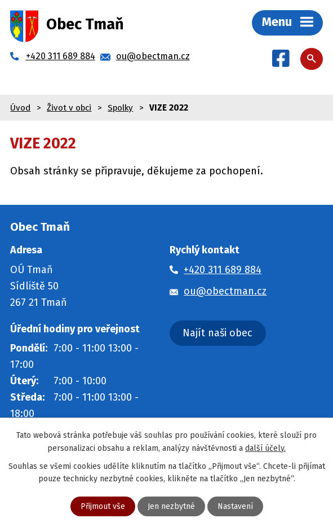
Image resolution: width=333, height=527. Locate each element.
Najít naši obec (217, 333)
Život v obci (69, 108)
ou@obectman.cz (225, 291)
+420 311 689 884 (222, 270)
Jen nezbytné (171, 506)
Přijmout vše (103, 506)
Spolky (120, 108)
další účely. (265, 448)
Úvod (20, 108)
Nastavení (235, 506)
